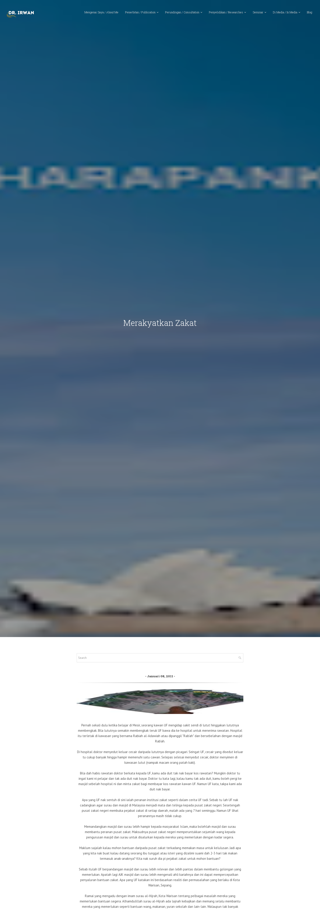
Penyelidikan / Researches (226, 12)
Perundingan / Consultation (182, 12)
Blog (309, 12)
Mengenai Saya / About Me (101, 12)
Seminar (258, 12)
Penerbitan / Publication (140, 12)
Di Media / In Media (285, 12)
